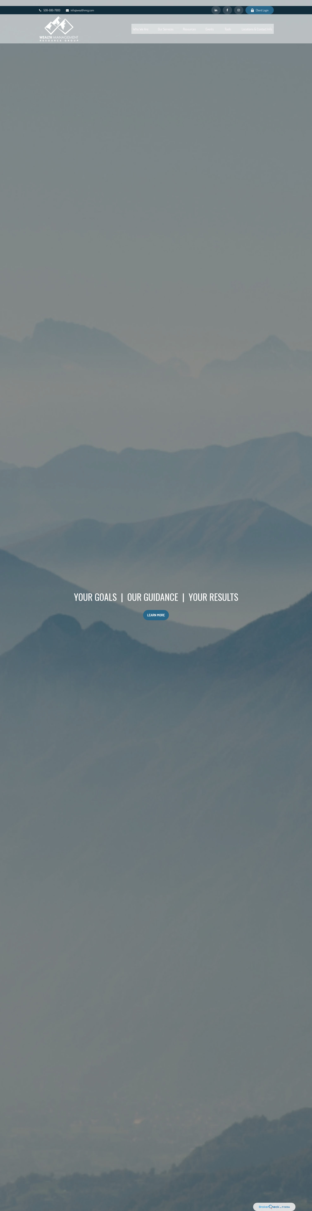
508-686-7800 (49, 4)
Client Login (260, 4)
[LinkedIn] (216, 4)
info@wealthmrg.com (79, 4)
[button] (140, 23)
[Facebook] (227, 4)
